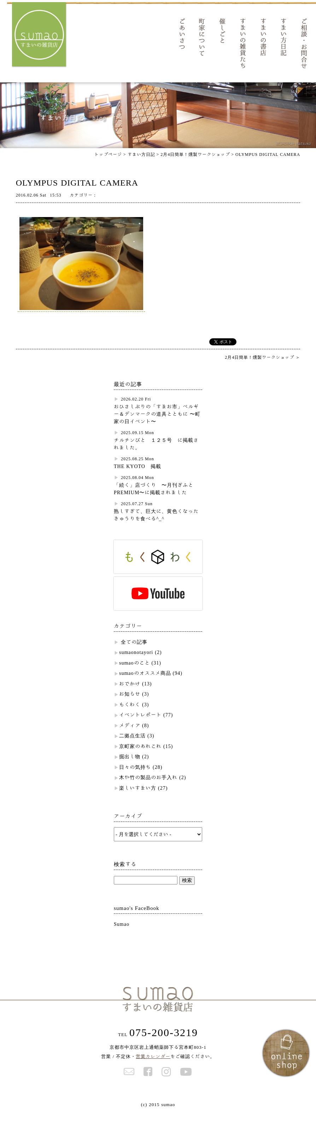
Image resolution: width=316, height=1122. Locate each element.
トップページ (108, 163)
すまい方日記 (141, 163)
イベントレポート (140, 723)
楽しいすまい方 (137, 797)
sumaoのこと (134, 672)
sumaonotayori (136, 661)
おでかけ (129, 692)
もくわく (129, 713)
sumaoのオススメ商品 (145, 682)
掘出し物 (129, 765)
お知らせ (129, 703)
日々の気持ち (135, 776)
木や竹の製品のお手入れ (148, 786)
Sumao (121, 933)
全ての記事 (134, 651)
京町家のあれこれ (140, 755)
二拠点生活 (132, 744)
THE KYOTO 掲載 (137, 475)
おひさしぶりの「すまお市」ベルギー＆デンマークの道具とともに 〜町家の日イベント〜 (157, 423)
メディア (129, 734)
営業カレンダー (153, 1065)
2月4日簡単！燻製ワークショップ (195, 163)
